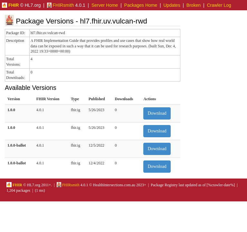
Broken (193, 5)
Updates (172, 5)
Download (156, 113)
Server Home (104, 5)
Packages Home (140, 5)
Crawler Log (219, 5)
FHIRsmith (60, 5)
